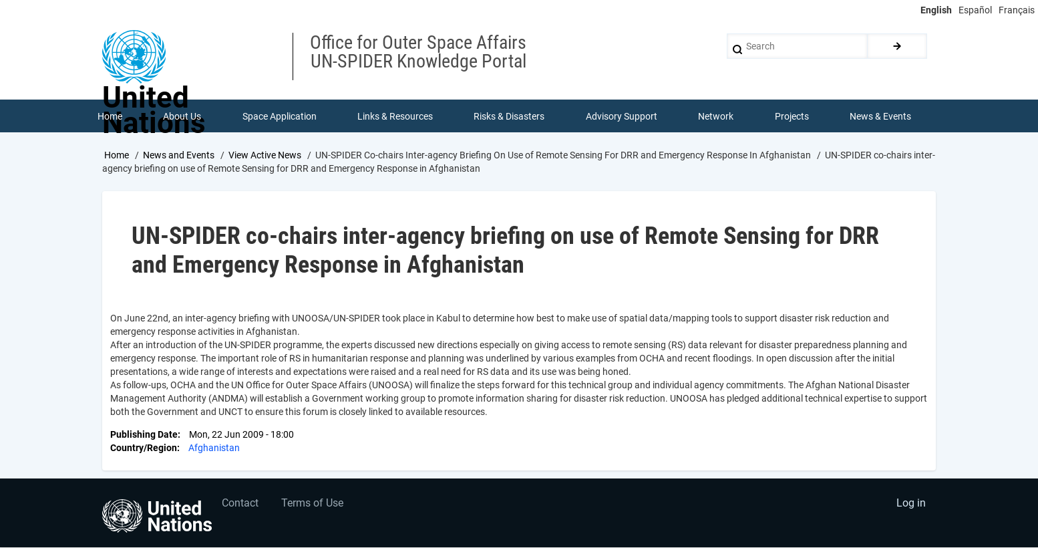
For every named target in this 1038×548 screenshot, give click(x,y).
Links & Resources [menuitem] (395, 116)
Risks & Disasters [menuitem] (509, 116)
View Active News (264, 155)
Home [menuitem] (110, 116)
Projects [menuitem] (792, 116)
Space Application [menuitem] (279, 116)
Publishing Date (144, 435)
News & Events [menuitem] (881, 116)
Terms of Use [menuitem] (314, 505)
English (936, 10)
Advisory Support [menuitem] (621, 116)
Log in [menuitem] (910, 505)
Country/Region (143, 449)
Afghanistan (214, 449)
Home (116, 155)
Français (1017, 10)
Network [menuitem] (716, 116)
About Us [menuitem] (182, 116)
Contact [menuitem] (240, 505)
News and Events (178, 155)
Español (975, 10)
